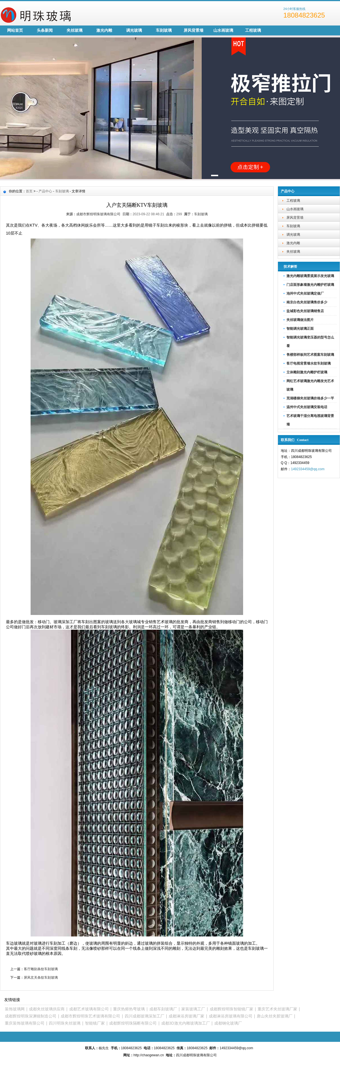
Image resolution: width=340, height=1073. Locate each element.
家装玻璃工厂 (193, 1009)
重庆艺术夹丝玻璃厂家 (277, 1009)
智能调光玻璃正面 (300, 329)
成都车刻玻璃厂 (163, 1009)
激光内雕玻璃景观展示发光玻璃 (310, 276)
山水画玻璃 (223, 30)
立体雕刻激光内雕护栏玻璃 (306, 372)
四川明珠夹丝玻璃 (64, 1023)
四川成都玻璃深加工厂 (144, 1016)
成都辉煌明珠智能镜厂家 (231, 1009)
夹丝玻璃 (74, 30)
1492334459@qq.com (307, 469)
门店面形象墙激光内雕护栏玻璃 (310, 285)
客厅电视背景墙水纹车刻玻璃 (308, 363)
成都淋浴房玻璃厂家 (186, 1016)
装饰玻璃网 (15, 1009)
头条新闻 (45, 30)
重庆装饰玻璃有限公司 (24, 1023)
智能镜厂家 (95, 1023)
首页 (29, 191)
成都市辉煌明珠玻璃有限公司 (98, 214)
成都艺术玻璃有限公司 (89, 1009)
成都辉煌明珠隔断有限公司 (133, 1023)
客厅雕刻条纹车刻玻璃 (41, 969)
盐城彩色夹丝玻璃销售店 (305, 311)
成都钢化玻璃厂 (228, 1023)
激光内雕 (104, 30)
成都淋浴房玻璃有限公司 (230, 1016)
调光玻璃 (134, 30)
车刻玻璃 (164, 30)
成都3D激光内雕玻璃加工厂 (185, 1023)
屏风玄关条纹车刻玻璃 (41, 978)
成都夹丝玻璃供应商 (47, 1009)
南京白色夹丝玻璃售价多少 (306, 302)
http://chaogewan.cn (148, 1055)
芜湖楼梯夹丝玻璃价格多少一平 (310, 398)
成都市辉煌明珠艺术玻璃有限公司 (90, 1016)
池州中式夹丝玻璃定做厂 (305, 293)
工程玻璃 (253, 30)
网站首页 (15, 30)
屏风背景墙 (193, 30)
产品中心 (45, 191)
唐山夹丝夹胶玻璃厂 (274, 1016)
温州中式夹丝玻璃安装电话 (306, 407)
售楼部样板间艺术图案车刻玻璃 (310, 355)
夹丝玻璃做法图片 (300, 320)
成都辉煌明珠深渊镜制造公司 (30, 1016)
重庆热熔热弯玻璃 (129, 1009)
